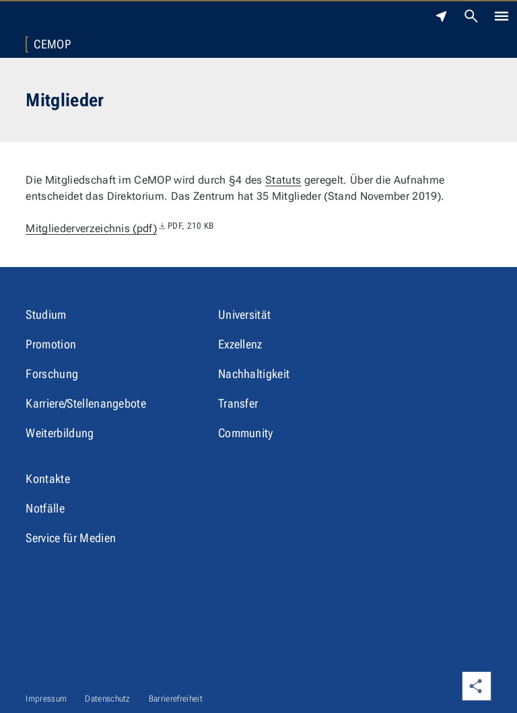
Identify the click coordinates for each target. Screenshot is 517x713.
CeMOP (52, 44)
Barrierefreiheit (176, 698)
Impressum (46, 698)
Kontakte (48, 479)
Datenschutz (108, 698)
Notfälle (45, 508)
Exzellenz (240, 344)
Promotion (51, 344)
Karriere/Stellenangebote (86, 403)
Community (245, 433)
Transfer (238, 403)
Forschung (52, 374)
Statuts (283, 180)
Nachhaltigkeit (253, 374)
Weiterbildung (60, 433)
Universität (244, 314)
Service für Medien (71, 538)
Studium (46, 314)
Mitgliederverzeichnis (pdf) (119, 228)
